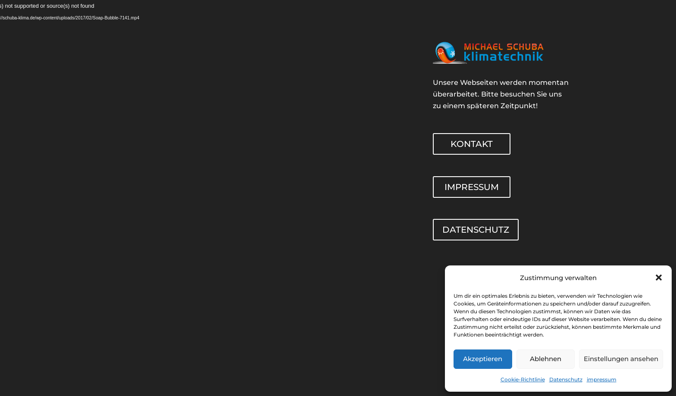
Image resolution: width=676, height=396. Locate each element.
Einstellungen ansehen (621, 359)
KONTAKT (472, 144)
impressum (602, 379)
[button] (658, 277)
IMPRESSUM (471, 187)
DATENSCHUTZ (475, 230)
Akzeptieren (482, 359)
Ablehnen (545, 359)
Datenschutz (565, 379)
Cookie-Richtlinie (523, 379)
